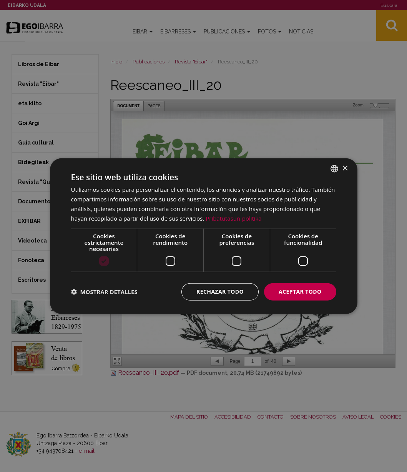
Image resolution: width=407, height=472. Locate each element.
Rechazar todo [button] (220, 291)
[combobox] (334, 169)
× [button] (345, 168)
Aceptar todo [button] (300, 291)
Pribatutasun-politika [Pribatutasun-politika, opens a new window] (234, 218)
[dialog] (203, 236)
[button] (104, 292)
